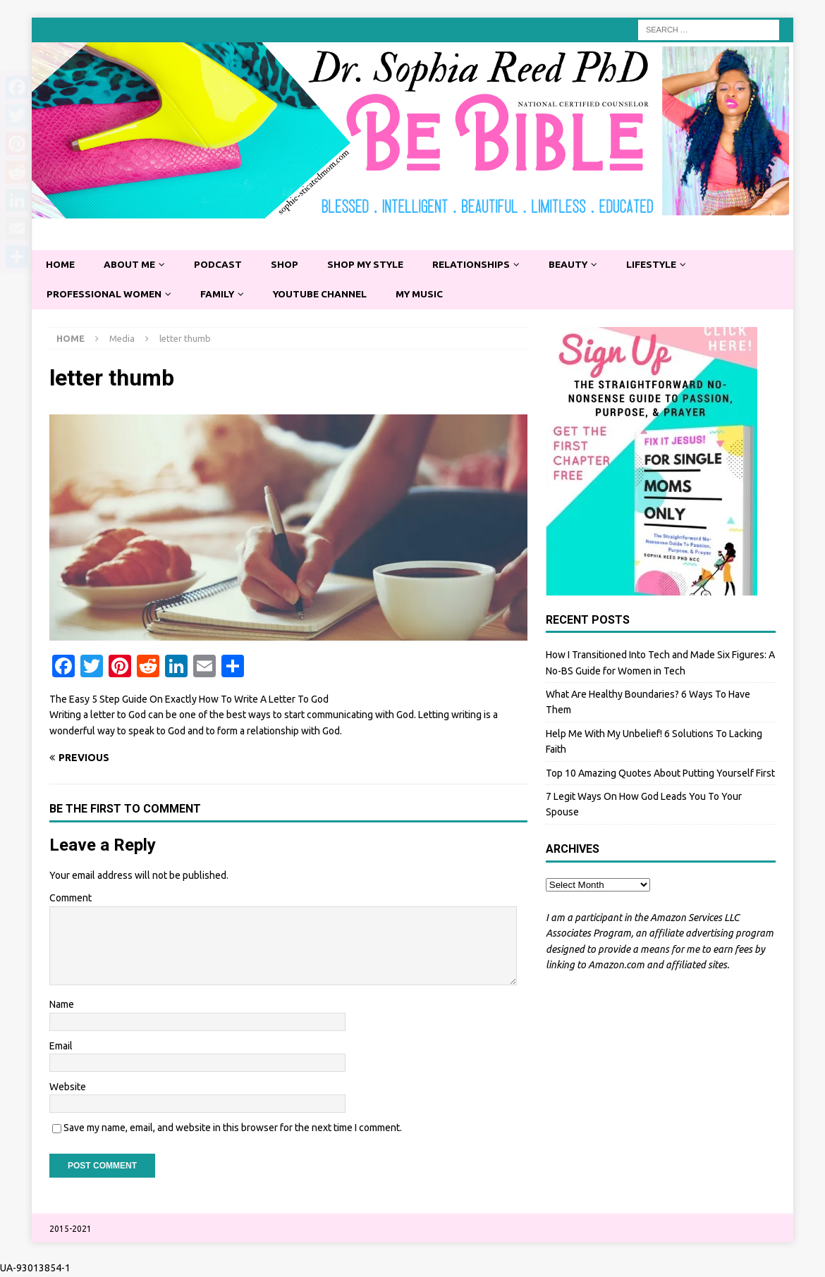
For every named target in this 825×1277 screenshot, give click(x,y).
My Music (429, 294)
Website (67, 1087)
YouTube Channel (327, 294)
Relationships (480, 265)
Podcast (221, 265)
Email (61, 1046)
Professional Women (106, 294)
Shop (289, 265)
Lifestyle (666, 265)
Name (61, 1005)
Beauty (580, 265)
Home (61, 265)
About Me (132, 265)
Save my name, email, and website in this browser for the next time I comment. (232, 1129)
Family (221, 294)
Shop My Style (372, 265)
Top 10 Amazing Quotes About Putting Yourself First (660, 773)
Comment (70, 899)
